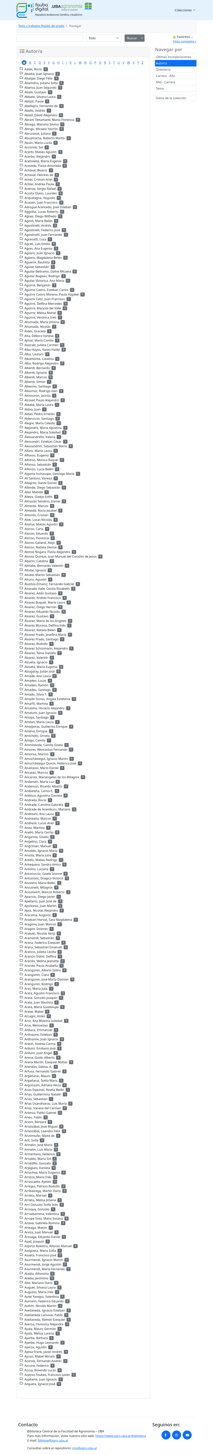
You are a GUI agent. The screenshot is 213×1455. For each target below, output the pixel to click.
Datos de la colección (171, 98)
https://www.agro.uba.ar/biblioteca (120, 1436)
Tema (160, 88)
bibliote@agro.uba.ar (53, 1440)
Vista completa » (184, 41)
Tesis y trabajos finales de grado (41, 26)
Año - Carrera (165, 82)
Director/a (163, 69)
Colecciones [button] (184, 10)
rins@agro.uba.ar (84, 1448)
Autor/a (161, 63)
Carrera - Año (165, 76)
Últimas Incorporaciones (173, 57)
